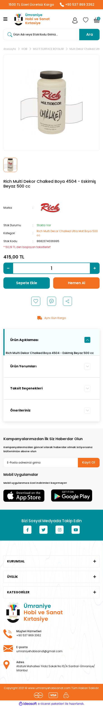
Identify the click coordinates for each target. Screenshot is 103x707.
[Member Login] (74, 21)
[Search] (51, 34)
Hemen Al (76, 283)
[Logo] (31, 19)
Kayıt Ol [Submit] (88, 462)
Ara (89, 34)
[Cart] (97, 21)
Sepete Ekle (26, 283)
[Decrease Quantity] (8, 268)
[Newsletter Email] (51, 462)
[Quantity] (51, 268)
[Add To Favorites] (35, 301)
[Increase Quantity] (95, 268)
